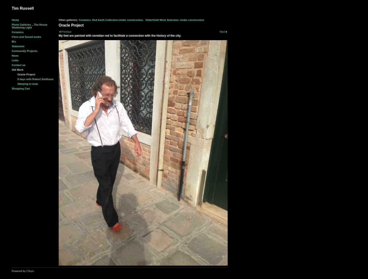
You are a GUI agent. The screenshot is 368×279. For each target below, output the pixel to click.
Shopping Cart (21, 88)
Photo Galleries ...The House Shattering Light (29, 26)
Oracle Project (26, 74)
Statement (18, 46)
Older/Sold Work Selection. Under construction (175, 20)
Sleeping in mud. (27, 83)
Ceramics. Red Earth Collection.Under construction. (111, 20)
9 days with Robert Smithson (35, 79)
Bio (14, 41)
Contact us (18, 65)
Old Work (17, 69)
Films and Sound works (26, 36)
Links (15, 60)
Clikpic (30, 271)
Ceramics (17, 32)
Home (15, 20)
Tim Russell (23, 8)
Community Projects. (25, 51)
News (15, 55)
